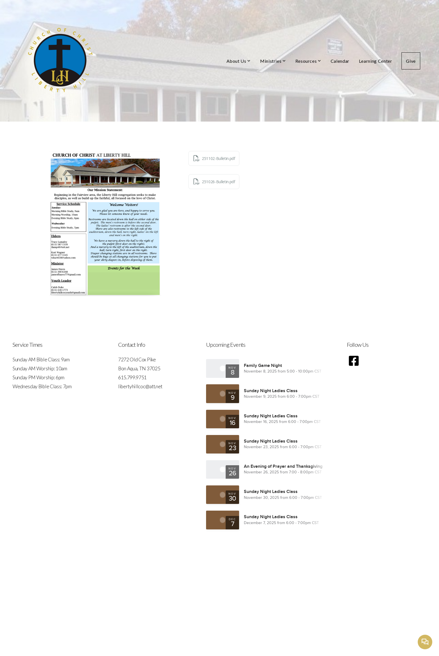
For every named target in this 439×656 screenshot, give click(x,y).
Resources (308, 61)
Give (411, 61)
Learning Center (375, 61)
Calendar (340, 61)
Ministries (273, 61)
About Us (238, 61)
